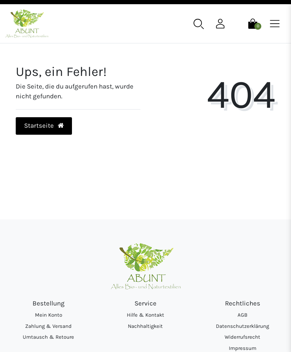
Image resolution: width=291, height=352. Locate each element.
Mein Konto (48, 315)
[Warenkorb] (253, 23)
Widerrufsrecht (242, 337)
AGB (242, 315)
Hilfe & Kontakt (145, 315)
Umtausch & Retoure (48, 337)
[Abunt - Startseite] (26, 23)
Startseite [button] (44, 125)
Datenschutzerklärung (242, 326)
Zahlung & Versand (48, 326)
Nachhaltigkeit (145, 326)
